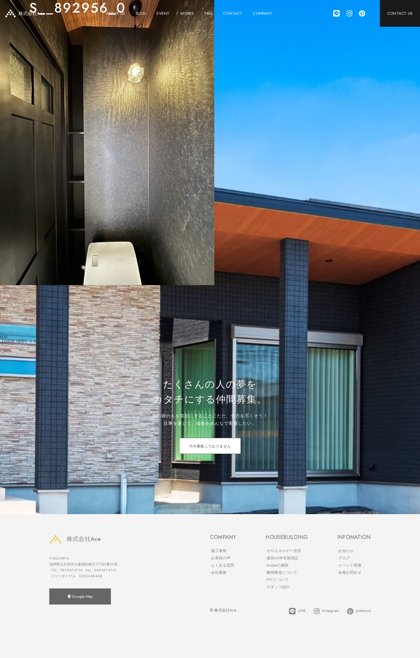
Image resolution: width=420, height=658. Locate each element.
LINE (297, 611)
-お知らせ (345, 550)
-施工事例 (218, 550)
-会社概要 (218, 572)
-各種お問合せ (349, 572)
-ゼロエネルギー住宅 (283, 550)
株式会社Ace (75, 539)
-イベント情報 (349, 565)
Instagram (326, 611)
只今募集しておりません (210, 446)
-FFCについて (276, 579)
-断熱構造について (281, 572)
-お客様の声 (220, 558)
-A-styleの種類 (276, 565)
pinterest (359, 611)
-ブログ (343, 558)
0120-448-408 (90, 576)
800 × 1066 (10, 292)
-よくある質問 (222, 565)
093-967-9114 (71, 570)
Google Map (80, 596)
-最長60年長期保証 (281, 558)
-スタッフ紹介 (277, 587)
